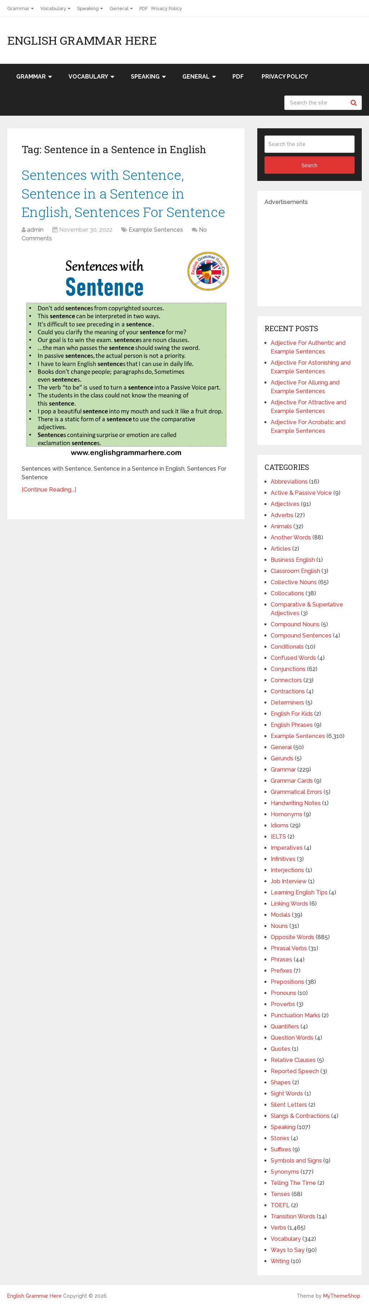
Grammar (18, 8)
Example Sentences (156, 231)
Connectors (286, 680)
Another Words (291, 537)
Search (354, 102)
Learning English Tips (299, 892)
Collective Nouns (294, 582)
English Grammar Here (82, 40)
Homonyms (286, 814)
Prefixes (281, 970)
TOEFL (280, 1205)
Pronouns (283, 993)
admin (35, 231)
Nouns (279, 926)
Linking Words (289, 903)
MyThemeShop (341, 1296)
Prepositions (287, 981)
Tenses (280, 1194)
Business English (293, 559)
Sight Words (287, 1093)
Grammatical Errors (296, 792)
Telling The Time (293, 1183)
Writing (280, 1261)
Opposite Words (292, 937)
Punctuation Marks (295, 1015)
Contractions (288, 691)
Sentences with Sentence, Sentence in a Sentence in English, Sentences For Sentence (125, 194)
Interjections (287, 870)
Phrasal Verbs (289, 948)
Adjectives (285, 504)
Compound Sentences (301, 635)
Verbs (278, 1227)
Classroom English (295, 571)
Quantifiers (285, 1026)
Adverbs (282, 515)
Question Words (292, 1037)
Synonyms (285, 1171)
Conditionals (287, 646)
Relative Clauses (293, 1060)
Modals (280, 914)
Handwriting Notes (296, 803)
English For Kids (292, 713)
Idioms (280, 825)
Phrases (281, 959)
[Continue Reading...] (49, 491)
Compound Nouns (295, 624)
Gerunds (282, 758)
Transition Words (293, 1216)
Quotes (280, 1048)
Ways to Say (287, 1250)
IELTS (278, 836)
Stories (280, 1138)
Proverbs (283, 1004)
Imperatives (287, 847)
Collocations (287, 593)
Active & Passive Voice (301, 492)
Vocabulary (53, 8)
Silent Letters (289, 1104)
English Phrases (292, 724)
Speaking (88, 8)
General (119, 8)
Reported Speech (295, 1071)
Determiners (287, 702)
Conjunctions (288, 669)
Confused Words (293, 657)
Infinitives (283, 859)
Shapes (281, 1082)
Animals (281, 526)
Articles (281, 548)
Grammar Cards (292, 780)
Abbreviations (289, 481)
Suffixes (281, 1149)
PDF (143, 8)
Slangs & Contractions (300, 1115)
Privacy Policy (166, 8)
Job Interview (289, 881)
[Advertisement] (316, 251)
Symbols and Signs (296, 1160)
